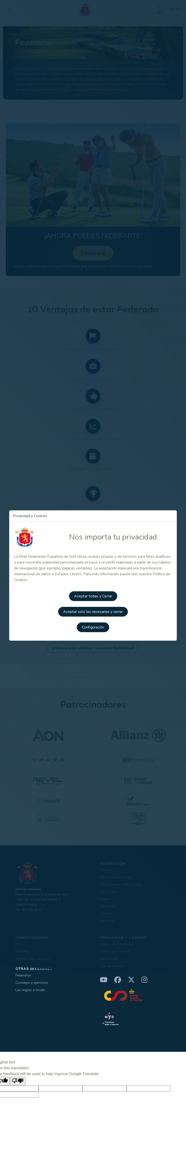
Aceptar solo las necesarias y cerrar (93, 611)
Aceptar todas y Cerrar (93, 596)
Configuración (93, 627)
